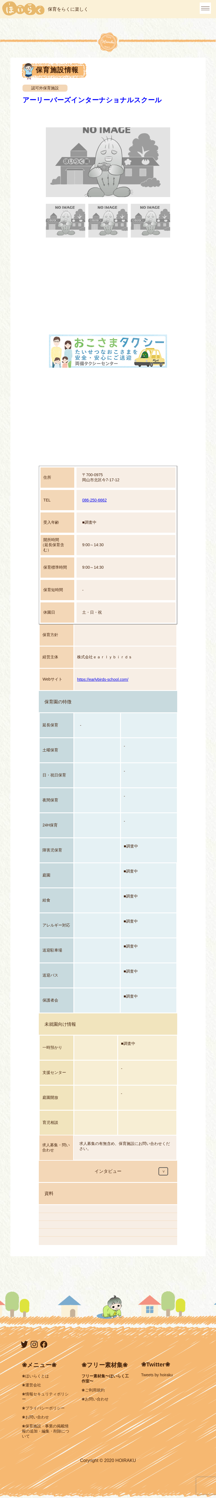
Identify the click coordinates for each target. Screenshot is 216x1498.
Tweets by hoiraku (157, 1375)
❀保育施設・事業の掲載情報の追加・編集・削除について (45, 1431)
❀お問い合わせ (35, 1417)
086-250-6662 (94, 500)
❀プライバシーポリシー (43, 1408)
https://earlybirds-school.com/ (102, 679)
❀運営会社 (31, 1385)
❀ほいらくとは (35, 1376)
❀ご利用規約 (93, 1390)
